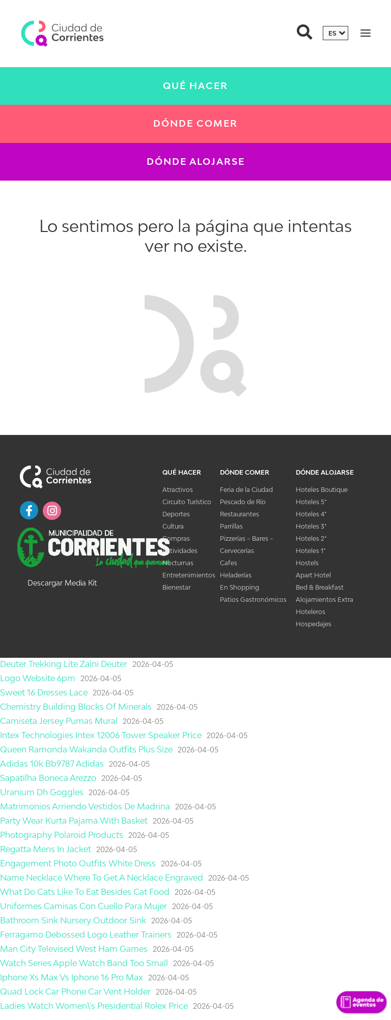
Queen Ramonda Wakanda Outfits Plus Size (86, 749)
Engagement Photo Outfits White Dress (78, 863)
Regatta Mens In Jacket (45, 849)
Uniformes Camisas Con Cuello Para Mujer (83, 906)
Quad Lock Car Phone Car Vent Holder (75, 991)
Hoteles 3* (311, 526)
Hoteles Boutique (322, 489)
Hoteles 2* (311, 538)
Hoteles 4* (311, 514)
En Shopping (239, 587)
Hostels (307, 563)
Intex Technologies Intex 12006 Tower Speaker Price (101, 735)
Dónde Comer (195, 123)
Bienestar (176, 587)
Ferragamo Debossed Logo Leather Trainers (86, 934)
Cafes (228, 563)
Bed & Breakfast (320, 587)
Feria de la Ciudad (246, 489)
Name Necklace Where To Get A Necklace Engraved (101, 877)
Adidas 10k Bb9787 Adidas (52, 764)
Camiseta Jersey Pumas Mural (59, 721)
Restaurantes (239, 514)
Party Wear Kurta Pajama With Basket (74, 820)
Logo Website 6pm (37, 678)
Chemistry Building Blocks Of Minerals (76, 707)
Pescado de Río (243, 502)
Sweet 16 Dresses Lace (44, 692)
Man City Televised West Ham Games (74, 949)
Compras (176, 538)
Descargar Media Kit (62, 582)
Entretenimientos (188, 575)
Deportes (176, 514)
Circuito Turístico (186, 502)
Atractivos (177, 489)
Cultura (173, 526)
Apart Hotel (313, 575)
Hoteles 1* (311, 551)
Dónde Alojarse (196, 161)
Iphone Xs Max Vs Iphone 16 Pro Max (71, 977)
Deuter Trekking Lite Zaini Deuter (63, 664)
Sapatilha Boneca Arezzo (48, 778)
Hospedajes (313, 624)
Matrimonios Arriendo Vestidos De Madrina (85, 806)
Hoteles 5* (311, 502)
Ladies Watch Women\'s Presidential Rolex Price (94, 1006)
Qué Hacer (195, 85)
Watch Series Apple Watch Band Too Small (84, 963)
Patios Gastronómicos (253, 599)
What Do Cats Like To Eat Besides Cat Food (85, 892)
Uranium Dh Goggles (41, 792)
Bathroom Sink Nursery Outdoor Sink (73, 920)
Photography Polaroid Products (61, 835)
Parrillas (231, 526)
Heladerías (236, 575)
